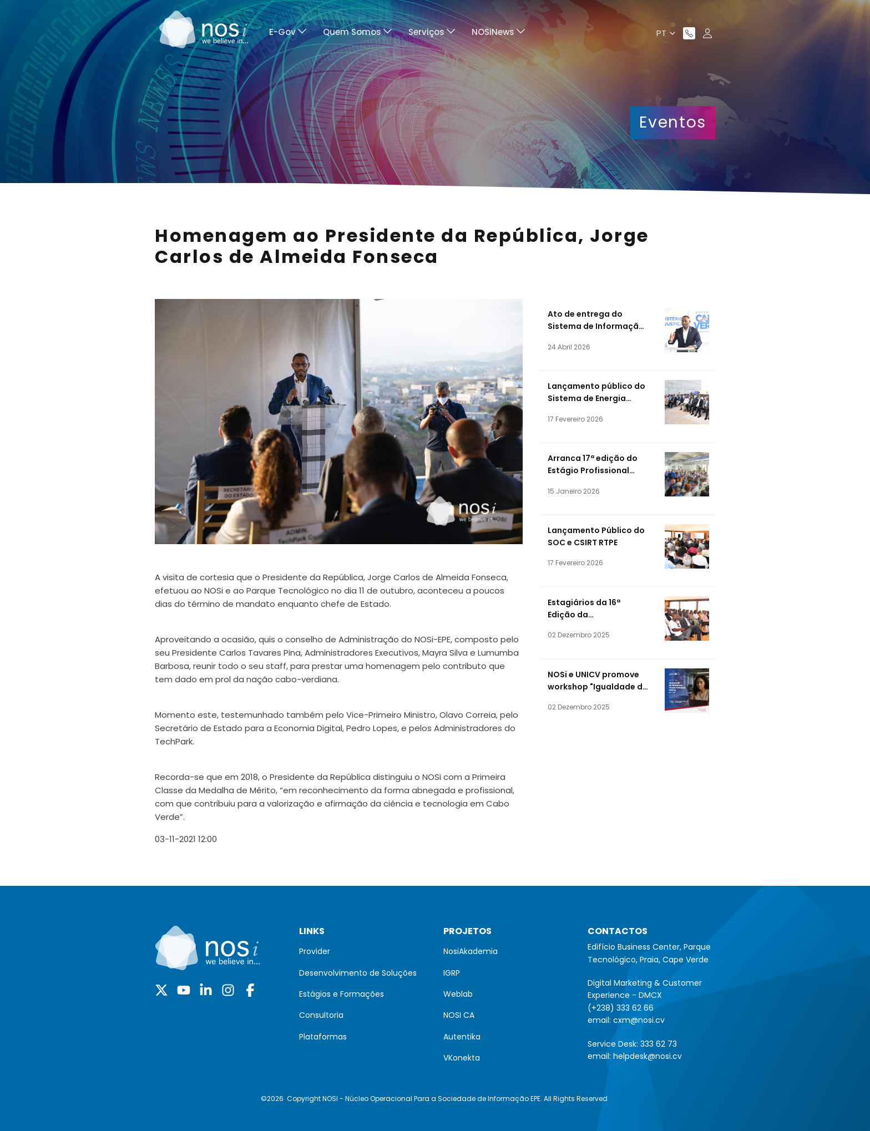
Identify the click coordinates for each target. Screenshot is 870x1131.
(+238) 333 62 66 (621, 1007)
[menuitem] (288, 33)
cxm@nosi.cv (639, 1020)
